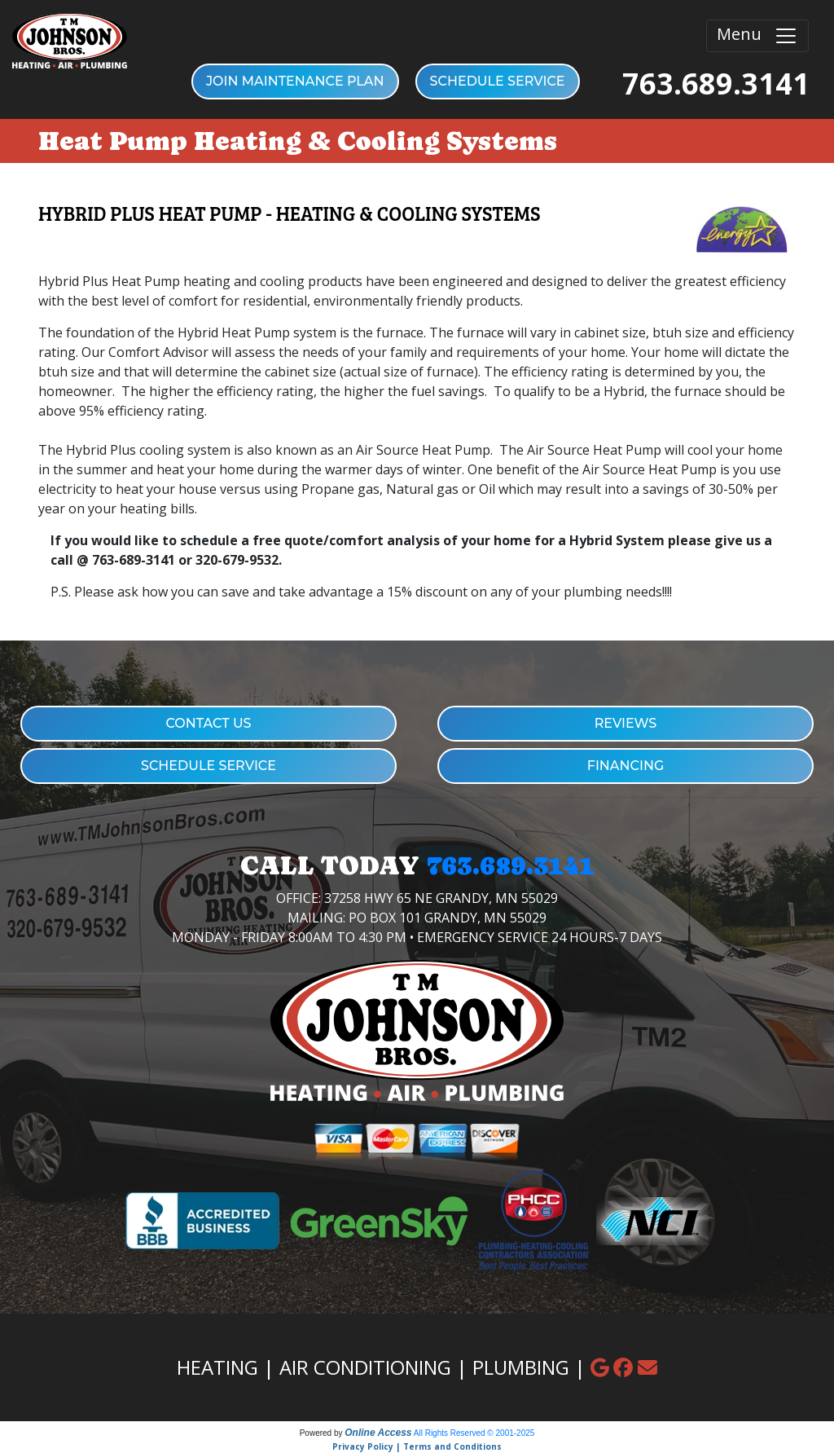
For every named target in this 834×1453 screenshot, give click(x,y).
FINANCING (626, 765)
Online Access (378, 1432)
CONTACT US (208, 723)
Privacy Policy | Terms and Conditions (417, 1446)
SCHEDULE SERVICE (497, 81)
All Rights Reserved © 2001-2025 (474, 1433)
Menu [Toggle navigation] (757, 35)
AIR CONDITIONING (365, 1367)
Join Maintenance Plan (295, 81)
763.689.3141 (716, 83)
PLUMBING (520, 1367)
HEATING (217, 1367)
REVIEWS (626, 723)
